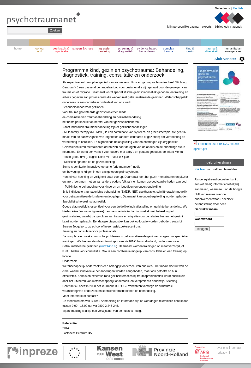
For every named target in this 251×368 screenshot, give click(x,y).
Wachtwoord (203, 219)
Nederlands (222, 8)
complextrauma (168, 50)
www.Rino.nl (108, 246)
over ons (222, 348)
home (18, 48)
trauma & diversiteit (211, 50)
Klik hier (200, 169)
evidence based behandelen (147, 50)
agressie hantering (104, 50)
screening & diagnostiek (125, 50)
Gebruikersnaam (206, 209)
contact (236, 348)
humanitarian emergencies (233, 50)
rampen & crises (82, 48)
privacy (222, 352)
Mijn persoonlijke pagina (182, 26)
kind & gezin (190, 50)
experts (207, 26)
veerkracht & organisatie (61, 50)
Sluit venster (225, 59)
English (238, 8)
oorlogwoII (40, 50)
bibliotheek (222, 26)
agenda (237, 26)
